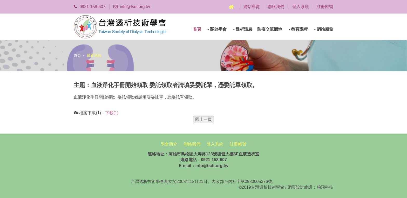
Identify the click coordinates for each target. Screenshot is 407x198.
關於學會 (218, 29)
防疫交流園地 (269, 29)
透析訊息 (244, 29)
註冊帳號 (325, 6)
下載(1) (112, 113)
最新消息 (94, 55)
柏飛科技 (325, 187)
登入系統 (300, 6)
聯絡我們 (276, 6)
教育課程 (299, 29)
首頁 (197, 29)
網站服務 (325, 29)
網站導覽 (251, 6)
